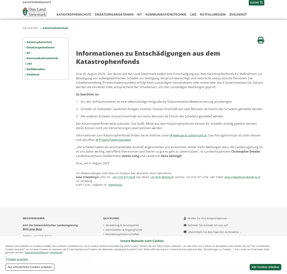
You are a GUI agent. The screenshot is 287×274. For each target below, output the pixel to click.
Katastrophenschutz (74, 14)
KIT (139, 14)
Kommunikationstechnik (166, 14)
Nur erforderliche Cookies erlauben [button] (30, 267)
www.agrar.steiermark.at (190, 135)
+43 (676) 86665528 (162, 177)
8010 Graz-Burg (32, 229)
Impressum (56, 252)
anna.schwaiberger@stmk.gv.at (242, 177)
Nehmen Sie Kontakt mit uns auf (207, 225)
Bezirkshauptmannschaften (122, 234)
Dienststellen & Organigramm (124, 230)
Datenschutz (115, 184)
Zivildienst (238, 14)
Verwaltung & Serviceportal (122, 225)
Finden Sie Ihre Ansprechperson (206, 218)
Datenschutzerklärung (37, 252)
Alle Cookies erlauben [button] (265, 267)
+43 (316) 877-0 (42, 236)
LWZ (193, 14)
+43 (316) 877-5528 (123, 177)
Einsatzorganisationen (114, 14)
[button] (16, 259)
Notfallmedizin (213, 14)
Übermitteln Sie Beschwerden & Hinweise (212, 232)
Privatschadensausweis (115, 140)
